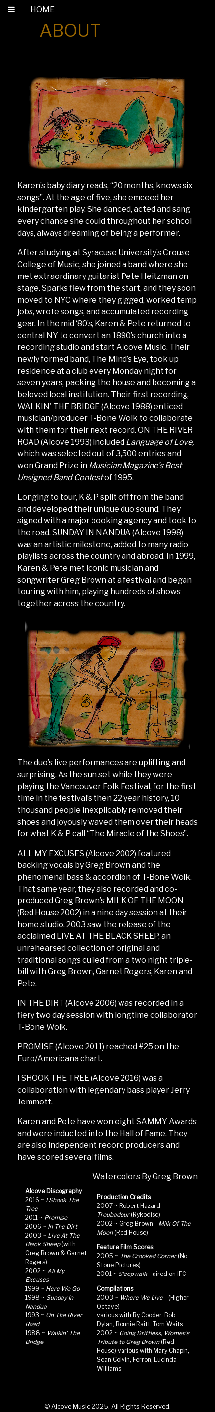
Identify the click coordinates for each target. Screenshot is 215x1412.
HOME (43, 9)
